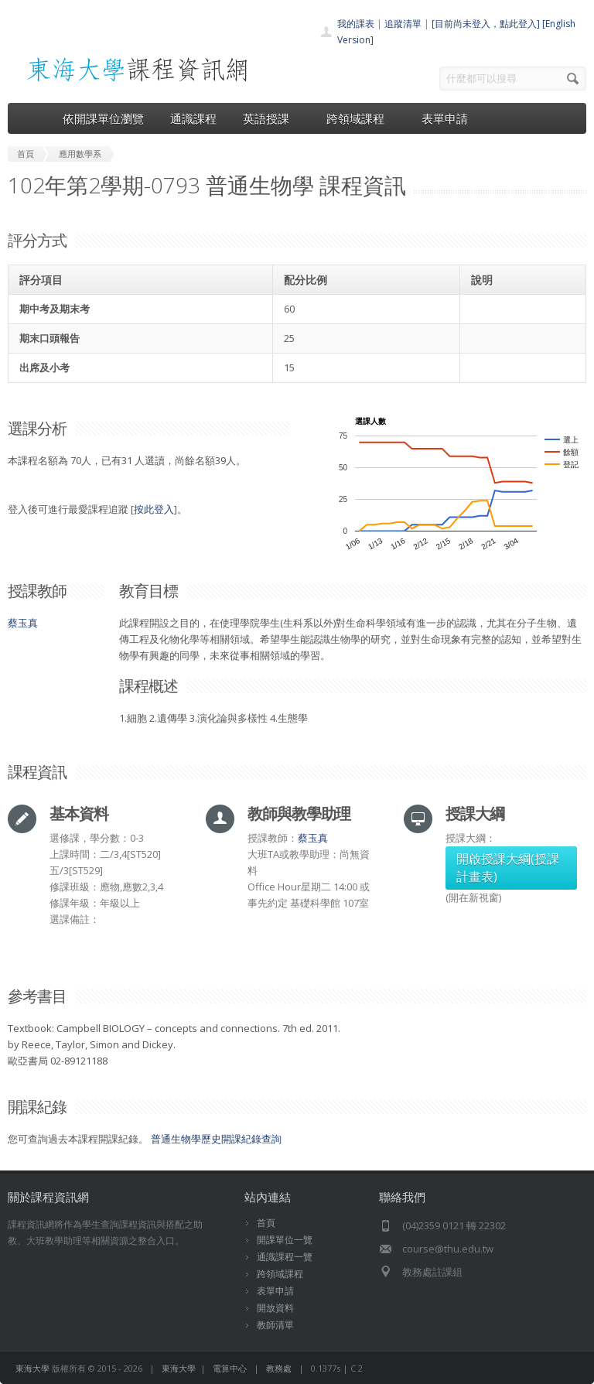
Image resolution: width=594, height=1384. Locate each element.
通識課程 (193, 118)
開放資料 (275, 1307)
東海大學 (32, 1368)
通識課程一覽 (284, 1256)
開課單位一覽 (284, 1239)
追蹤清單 (403, 23)
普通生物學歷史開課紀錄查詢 (216, 1139)
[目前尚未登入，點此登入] (486, 23)
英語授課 (271, 118)
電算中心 (230, 1368)
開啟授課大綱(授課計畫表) (507, 867)
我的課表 (355, 23)
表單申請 (445, 118)
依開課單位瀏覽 (103, 118)
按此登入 (154, 509)
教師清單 (275, 1324)
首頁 (266, 1222)
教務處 (279, 1368)
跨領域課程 (360, 118)
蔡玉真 (23, 623)
